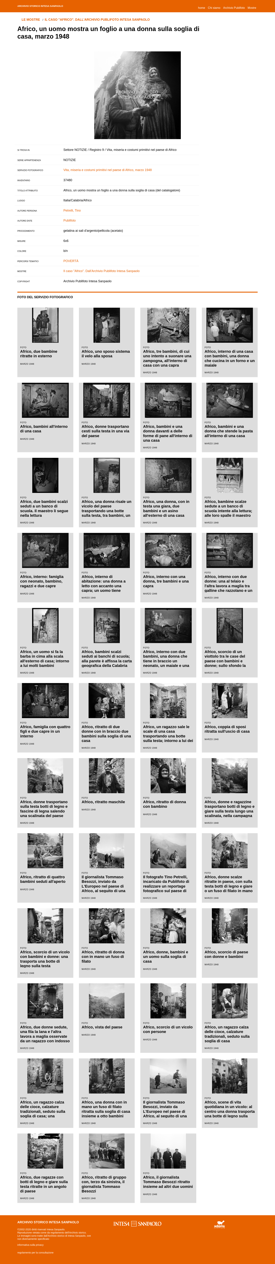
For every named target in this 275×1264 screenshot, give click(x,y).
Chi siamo (214, 7)
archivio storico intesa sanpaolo (48, 6)
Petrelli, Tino (72, 210)
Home (202, 7)
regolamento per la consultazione (35, 1252)
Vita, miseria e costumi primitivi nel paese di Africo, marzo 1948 (107, 170)
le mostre (32, 19)
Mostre (252, 7)
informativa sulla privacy (30, 1244)
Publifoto (69, 220)
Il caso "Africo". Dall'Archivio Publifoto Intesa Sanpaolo (99, 19)
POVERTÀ (71, 261)
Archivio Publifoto (234, 7)
